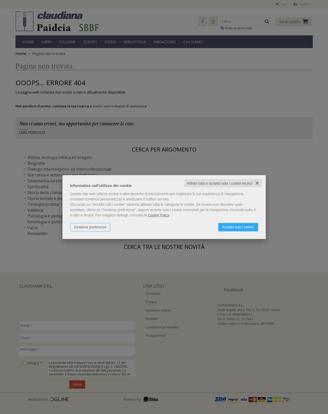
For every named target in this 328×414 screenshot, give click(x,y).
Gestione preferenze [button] (90, 227)
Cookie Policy (158, 215)
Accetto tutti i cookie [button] (238, 227)
